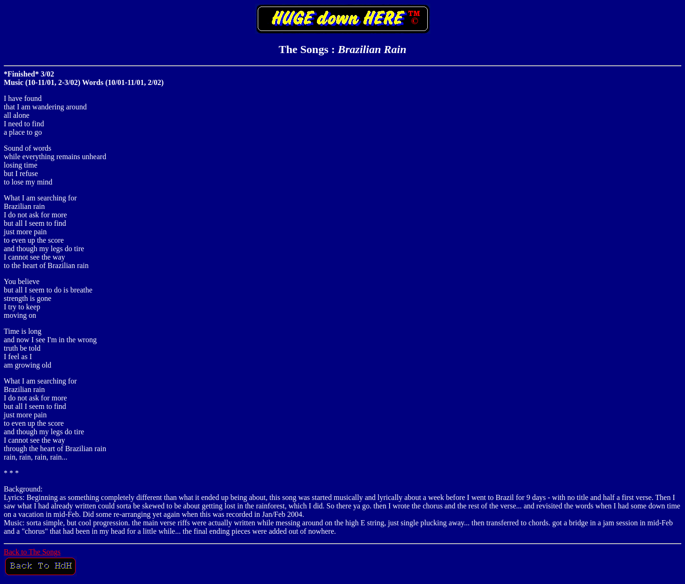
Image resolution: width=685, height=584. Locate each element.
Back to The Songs (32, 552)
